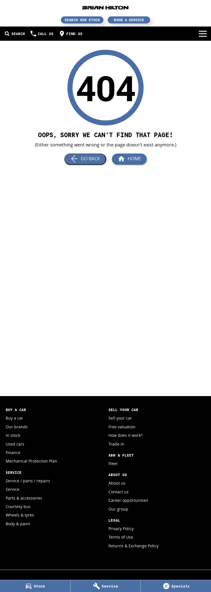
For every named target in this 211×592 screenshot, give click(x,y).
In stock (13, 435)
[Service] (106, 586)
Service (12, 489)
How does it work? (125, 435)
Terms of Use (120, 537)
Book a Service (129, 20)
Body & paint (18, 523)
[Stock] (35, 586)
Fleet (113, 463)
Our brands (17, 426)
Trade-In (116, 444)
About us (116, 483)
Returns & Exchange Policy (133, 545)
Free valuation (121, 426)
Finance (13, 452)
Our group (118, 509)
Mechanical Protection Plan (31, 461)
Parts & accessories (24, 498)
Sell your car (120, 418)
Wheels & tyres (20, 515)
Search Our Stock (82, 20)
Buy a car (14, 418)
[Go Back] (85, 159)
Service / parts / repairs (28, 480)
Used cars (15, 444)
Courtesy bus (18, 506)
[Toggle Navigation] (203, 34)
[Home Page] (105, 7)
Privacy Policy (121, 528)
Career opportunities (128, 500)
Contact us (118, 491)
